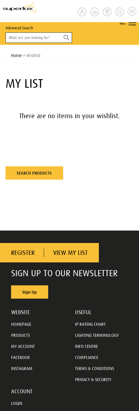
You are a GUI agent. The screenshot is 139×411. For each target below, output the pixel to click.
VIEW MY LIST (70, 253)
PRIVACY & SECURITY (93, 379)
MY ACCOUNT (23, 346)
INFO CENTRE (86, 346)
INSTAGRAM (21, 368)
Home (16, 55)
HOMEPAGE (21, 324)
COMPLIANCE (86, 357)
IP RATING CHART (90, 324)
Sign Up (29, 291)
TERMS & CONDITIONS (94, 368)
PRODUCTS (20, 335)
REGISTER (23, 253)
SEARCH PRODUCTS (34, 172)
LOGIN (16, 403)
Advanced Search (19, 28)
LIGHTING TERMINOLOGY (97, 335)
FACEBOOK (20, 357)
